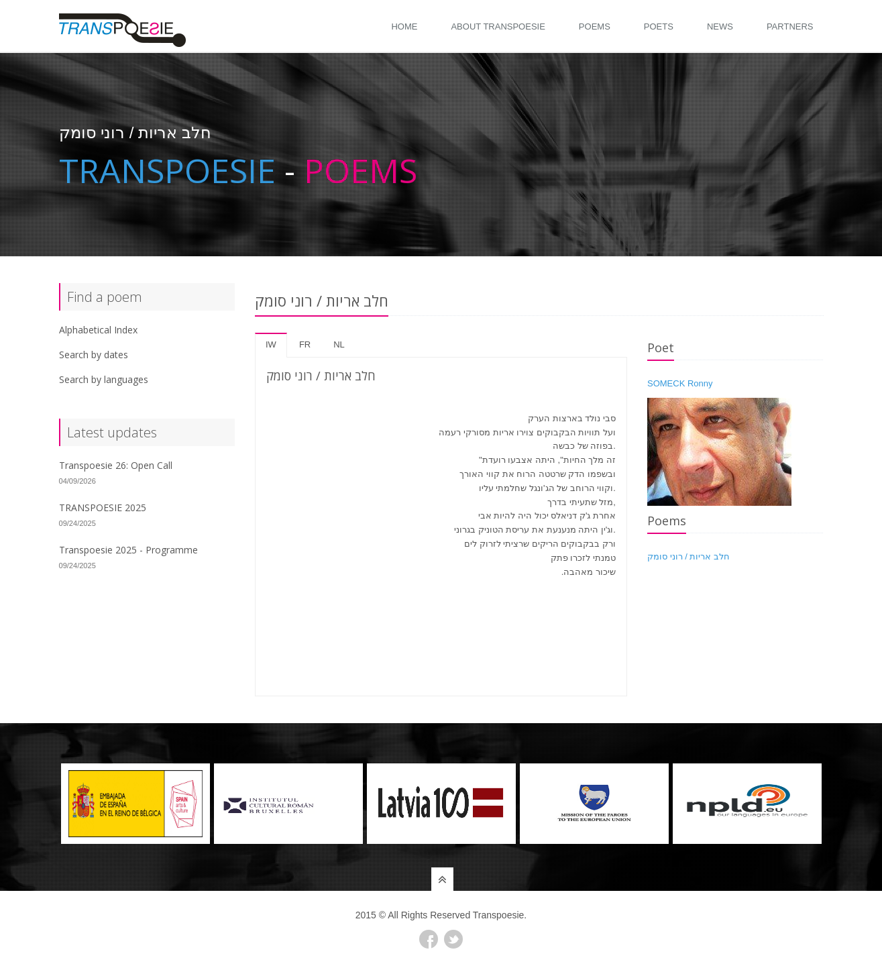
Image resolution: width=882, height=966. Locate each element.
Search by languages (103, 379)
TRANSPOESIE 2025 (102, 507)
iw (271, 344)
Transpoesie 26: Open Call (115, 465)
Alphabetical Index (98, 329)
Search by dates (93, 354)
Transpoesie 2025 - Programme (128, 549)
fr (305, 344)
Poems (594, 26)
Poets (658, 26)
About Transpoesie (498, 26)
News (720, 26)
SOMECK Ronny (680, 383)
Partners (790, 26)
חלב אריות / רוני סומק (688, 556)
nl (339, 344)
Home (404, 26)
